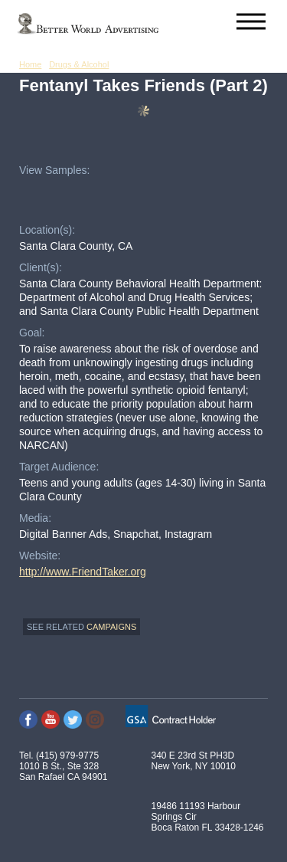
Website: (39, 555)
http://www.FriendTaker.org (82, 571)
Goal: (31, 332)
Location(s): (47, 230)
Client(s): (40, 267)
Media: (35, 518)
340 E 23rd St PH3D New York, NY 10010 (194, 761)
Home (30, 64)
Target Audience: (59, 466)
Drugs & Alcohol (79, 64)
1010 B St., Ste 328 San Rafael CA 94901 (63, 771)
